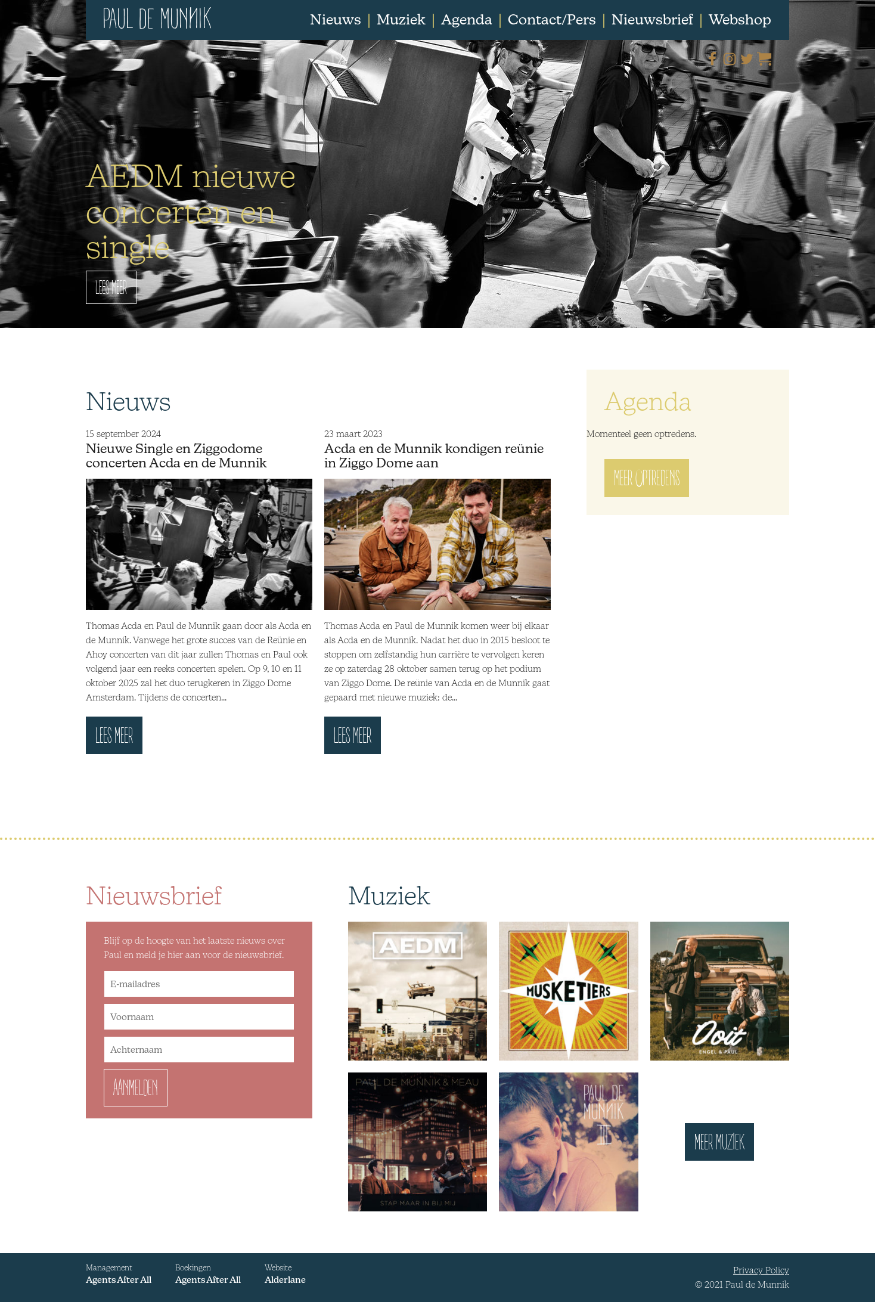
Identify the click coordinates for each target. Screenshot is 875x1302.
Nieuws (335, 19)
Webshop (740, 19)
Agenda (466, 19)
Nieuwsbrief (652, 19)
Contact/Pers (552, 19)
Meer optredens (646, 481)
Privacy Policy (761, 1270)
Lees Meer (111, 290)
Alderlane (285, 1280)
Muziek (401, 19)
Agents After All (118, 1280)
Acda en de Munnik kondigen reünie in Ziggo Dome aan (434, 455)
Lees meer (114, 739)
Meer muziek (719, 1145)
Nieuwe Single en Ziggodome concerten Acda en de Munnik (176, 455)
